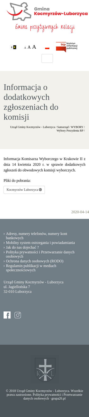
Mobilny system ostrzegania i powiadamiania (40, 243)
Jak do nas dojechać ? (22, 247)
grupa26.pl (58, 398)
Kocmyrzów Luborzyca (24, 189)
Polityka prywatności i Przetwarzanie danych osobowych (40, 254)
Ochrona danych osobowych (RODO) (34, 261)
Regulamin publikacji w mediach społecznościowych (31, 268)
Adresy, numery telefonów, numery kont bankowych (36, 236)
